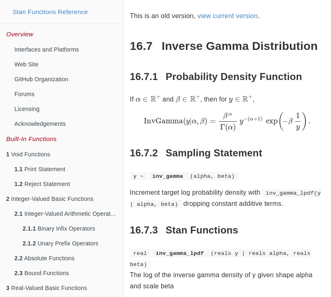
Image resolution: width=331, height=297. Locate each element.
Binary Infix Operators (59, 228)
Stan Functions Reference (50, 11)
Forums (24, 94)
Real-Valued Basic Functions (46, 288)
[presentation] (148, 98)
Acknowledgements (40, 123)
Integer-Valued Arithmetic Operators (66, 213)
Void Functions (28, 154)
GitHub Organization (41, 79)
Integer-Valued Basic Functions (50, 199)
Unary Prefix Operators (61, 243)
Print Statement (40, 169)
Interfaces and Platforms (46, 49)
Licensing (27, 109)
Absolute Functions (44, 258)
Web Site (26, 64)
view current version (227, 15)
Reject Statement (42, 184)
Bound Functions (41, 273)
